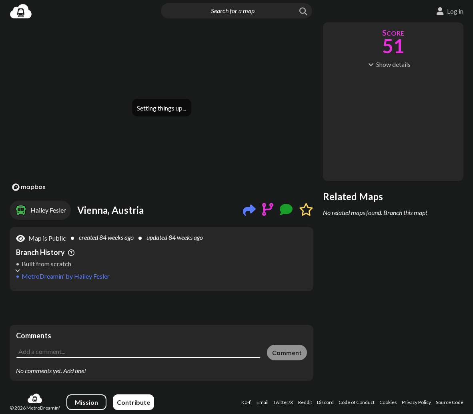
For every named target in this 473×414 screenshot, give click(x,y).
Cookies (388, 402)
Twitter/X (283, 402)
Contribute (133, 402)
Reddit (305, 402)
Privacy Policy (416, 402)
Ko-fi (246, 402)
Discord (325, 402)
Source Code (449, 402)
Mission (86, 402)
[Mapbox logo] (28, 187)
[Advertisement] (161, 308)
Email (263, 402)
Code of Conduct (357, 402)
